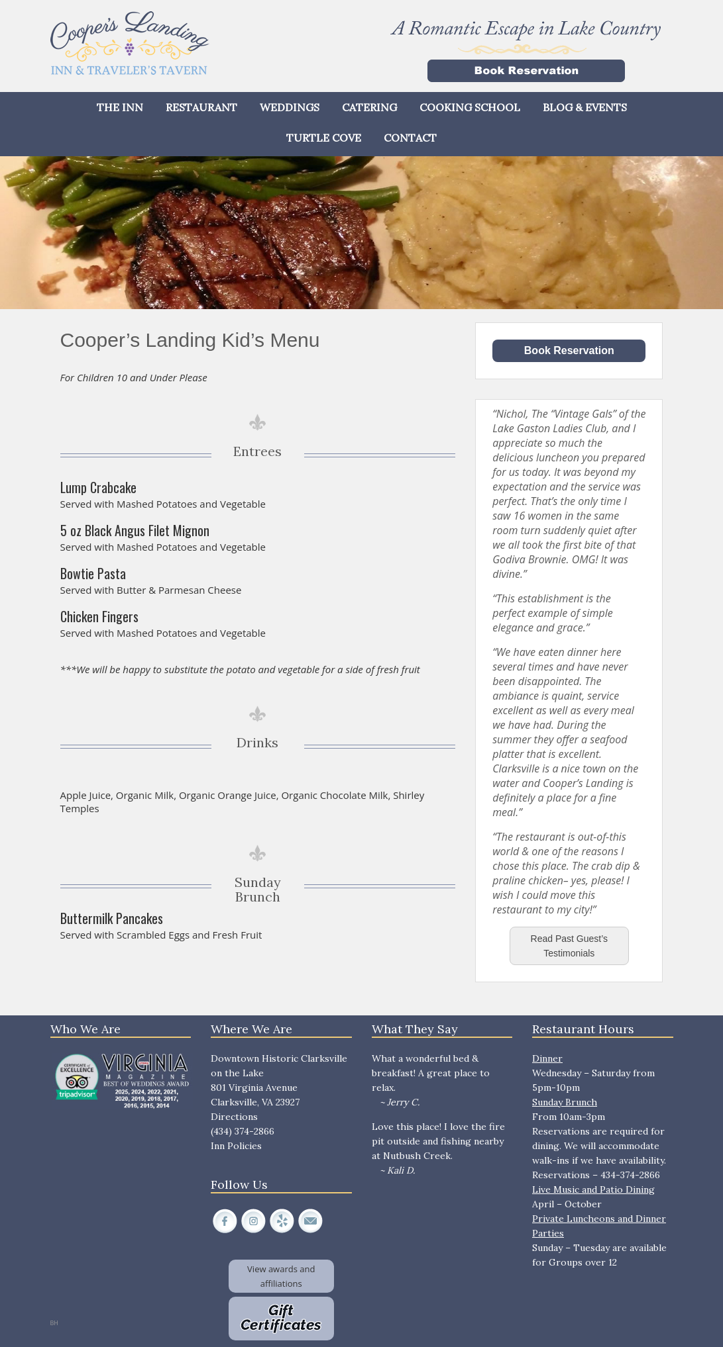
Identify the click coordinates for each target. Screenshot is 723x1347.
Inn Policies (236, 1146)
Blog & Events (585, 107)
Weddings (289, 107)
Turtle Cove (323, 137)
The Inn (120, 107)
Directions (234, 1117)
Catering (369, 107)
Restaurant (201, 107)
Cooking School (469, 107)
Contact (410, 137)
